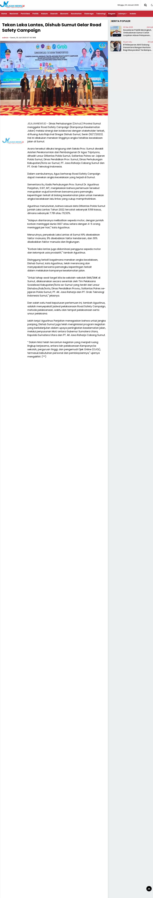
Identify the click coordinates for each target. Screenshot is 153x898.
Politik (35, 13)
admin (5, 37)
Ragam (111, 13)
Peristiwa (25, 13)
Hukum (44, 13)
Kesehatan (76, 13)
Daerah (54, 13)
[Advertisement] (76, 140)
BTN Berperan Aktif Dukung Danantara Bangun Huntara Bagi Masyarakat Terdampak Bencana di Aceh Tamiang (137, 48)
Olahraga (89, 13)
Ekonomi (64, 13)
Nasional (14, 13)
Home (4, 13)
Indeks (133, 13)
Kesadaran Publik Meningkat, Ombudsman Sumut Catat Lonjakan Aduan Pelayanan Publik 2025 (137, 34)
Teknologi (101, 13)
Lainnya (122, 13)
